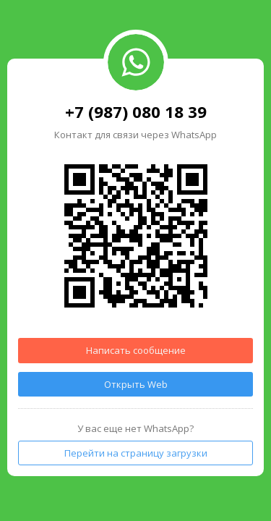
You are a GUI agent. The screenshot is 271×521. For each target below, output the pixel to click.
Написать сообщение (136, 350)
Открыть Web (136, 384)
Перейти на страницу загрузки (135, 452)
